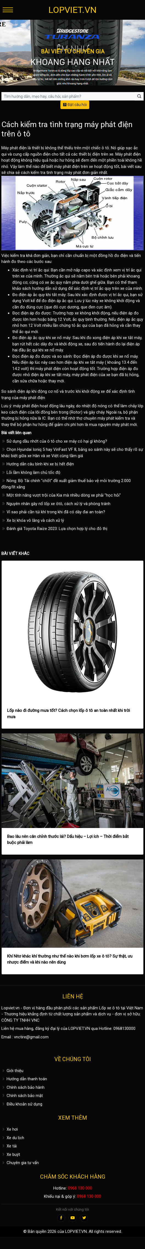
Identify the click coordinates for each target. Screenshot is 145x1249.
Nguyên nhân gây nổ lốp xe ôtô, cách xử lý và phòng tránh (55, 503)
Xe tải (9, 1146)
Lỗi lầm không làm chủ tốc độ (30, 472)
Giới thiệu (12, 1070)
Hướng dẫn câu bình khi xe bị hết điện (37, 464)
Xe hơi (9, 1129)
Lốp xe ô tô (109, 1007)
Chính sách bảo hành (22, 1087)
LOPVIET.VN (72, 10)
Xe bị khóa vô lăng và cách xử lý (32, 520)
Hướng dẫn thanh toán (24, 1078)
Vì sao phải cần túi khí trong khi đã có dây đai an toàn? (53, 511)
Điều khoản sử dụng (21, 1104)
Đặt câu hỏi (75, 104)
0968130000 (124, 1028)
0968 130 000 (80, 1188)
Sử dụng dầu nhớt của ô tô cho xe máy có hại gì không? (54, 441)
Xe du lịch (12, 1137)
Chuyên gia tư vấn (20, 1162)
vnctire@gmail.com (31, 1037)
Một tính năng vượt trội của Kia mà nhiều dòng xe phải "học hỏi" (61, 495)
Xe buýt (10, 1154)
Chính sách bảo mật (22, 1095)
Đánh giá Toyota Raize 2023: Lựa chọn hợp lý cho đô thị (54, 528)
